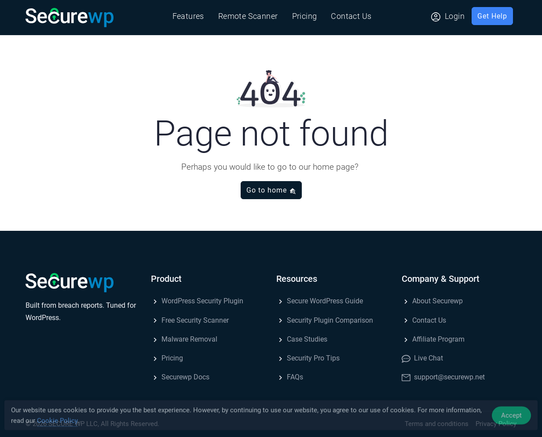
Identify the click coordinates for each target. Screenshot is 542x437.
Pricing (304, 16)
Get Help (492, 16)
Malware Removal (184, 339)
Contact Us (351, 16)
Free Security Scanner (190, 320)
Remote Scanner (248, 16)
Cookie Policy (57, 422)
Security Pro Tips (308, 358)
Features (188, 16)
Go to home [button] (271, 190)
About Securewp (432, 301)
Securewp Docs (180, 377)
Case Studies (301, 339)
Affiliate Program (433, 339)
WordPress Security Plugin (197, 301)
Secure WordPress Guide (319, 301)
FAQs (289, 377)
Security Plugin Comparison (324, 320)
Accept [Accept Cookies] (511, 417)
